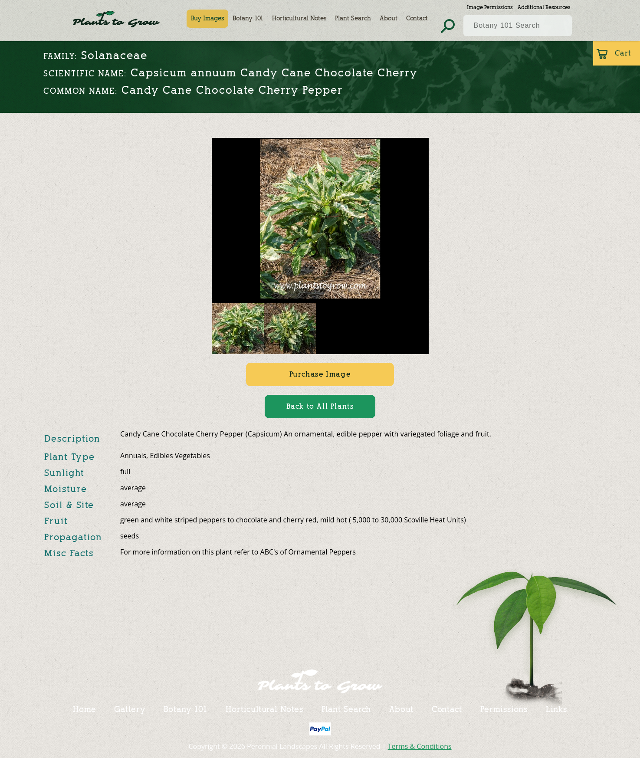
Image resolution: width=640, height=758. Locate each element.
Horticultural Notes (299, 18)
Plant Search (353, 18)
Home (84, 709)
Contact (417, 18)
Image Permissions (489, 7)
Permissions (504, 709)
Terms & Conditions (420, 746)
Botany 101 (248, 18)
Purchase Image (320, 374)
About (388, 18)
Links (557, 709)
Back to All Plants (320, 406)
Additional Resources (544, 7)
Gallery (129, 709)
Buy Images (207, 18)
